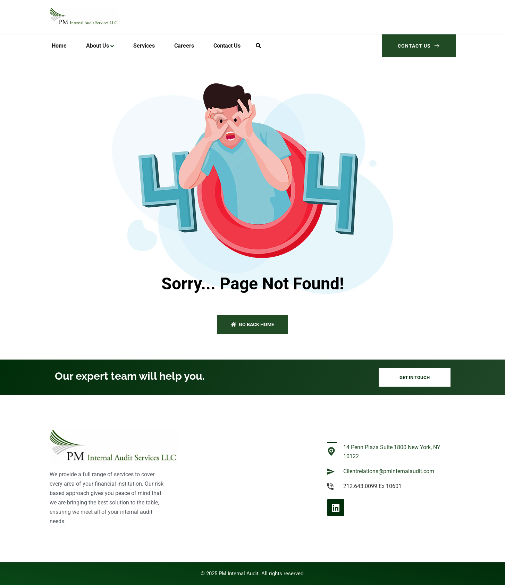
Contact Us (419, 46)
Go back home (252, 324)
